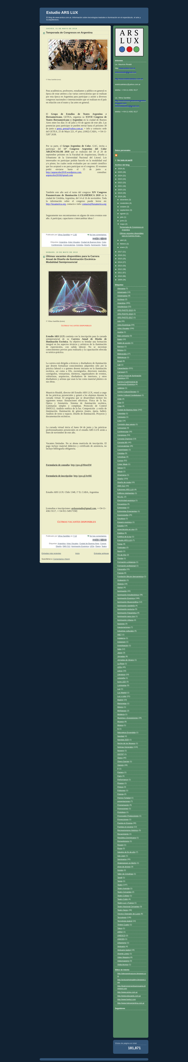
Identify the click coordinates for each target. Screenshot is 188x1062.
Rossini (120, 845)
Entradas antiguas (101, 553)
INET (119, 635)
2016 (120, 255)
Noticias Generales (125, 747)
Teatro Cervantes (124, 892)
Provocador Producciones (128, 816)
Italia (119, 649)
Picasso (120, 783)
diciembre (124, 200)
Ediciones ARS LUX (125, 490)
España (120, 526)
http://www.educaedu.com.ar (129, 996)
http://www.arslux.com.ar (127, 992)
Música (120, 725)
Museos (120, 722)
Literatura (121, 675)
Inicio (77, 553)
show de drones (123, 867)
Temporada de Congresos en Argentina (69, 32)
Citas (119, 406)
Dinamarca (121, 475)
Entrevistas (121, 508)
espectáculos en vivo (126, 529)
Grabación (121, 580)
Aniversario (122, 292)
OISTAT (120, 754)
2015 (120, 259)
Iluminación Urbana (125, 620)
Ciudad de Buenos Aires (91, 242)
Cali (119, 365)
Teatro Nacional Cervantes (128, 907)
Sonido (120, 870)
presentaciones (123, 801)
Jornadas (121, 656)
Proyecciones (123, 819)
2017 (120, 252)
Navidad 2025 (123, 740)
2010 (120, 276)
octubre (123, 207)
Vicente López (123, 954)
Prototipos (121, 812)
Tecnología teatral (124, 921)
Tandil (119, 878)
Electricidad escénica (126, 500)
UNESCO (121, 936)
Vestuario (121, 946)
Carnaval (121, 372)
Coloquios (121, 417)
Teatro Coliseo (123, 896)
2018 (120, 197)
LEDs (92, 546)
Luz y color (121, 696)
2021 (120, 186)
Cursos (103, 544)
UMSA (120, 932)
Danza (120, 468)
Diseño (87, 245)
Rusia (119, 848)
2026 (120, 169)
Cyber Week (122, 464)
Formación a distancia (126, 562)
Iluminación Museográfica (127, 602)
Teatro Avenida (123, 888)
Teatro (104, 245)
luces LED (121, 682)
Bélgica (120, 350)
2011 (120, 273)
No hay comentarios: (98, 235)
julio (122, 217)
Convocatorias (69, 245)
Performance (122, 780)
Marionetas (121, 704)
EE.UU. (120, 497)
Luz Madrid (121, 693)
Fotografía (121, 569)
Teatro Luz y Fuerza (125, 903)
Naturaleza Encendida (126, 732)
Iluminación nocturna (125, 609)
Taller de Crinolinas (125, 874)
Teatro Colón (122, 899)
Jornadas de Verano (125, 660)
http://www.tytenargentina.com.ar (130, 1003)
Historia (120, 584)
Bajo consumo (123, 336)
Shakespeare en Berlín (126, 863)
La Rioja (120, 664)
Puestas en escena (125, 827)
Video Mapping (123, 957)
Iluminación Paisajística (127, 613)
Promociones (122, 809)
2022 (120, 183)
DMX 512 (66, 546)
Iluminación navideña (126, 606)
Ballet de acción (123, 343)
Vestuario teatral (124, 950)
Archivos (120, 299)
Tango (119, 881)
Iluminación (95, 245)
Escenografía (122, 515)
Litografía (121, 678)
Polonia (120, 794)
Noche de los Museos (126, 743)
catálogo (120, 388)
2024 (120, 176)
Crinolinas (121, 457)
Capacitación (122, 368)
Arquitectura (122, 307)
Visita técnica (122, 965)
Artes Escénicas (124, 325)
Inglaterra (121, 638)
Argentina (63, 242)
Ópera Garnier (123, 761)
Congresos (121, 435)
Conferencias (56, 245)
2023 (120, 179)
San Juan (121, 856)
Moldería (121, 714)
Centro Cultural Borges (126, 392)
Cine (119, 403)
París (119, 776)
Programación (123, 805)
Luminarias (121, 685)
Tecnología (121, 917)
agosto (123, 214)
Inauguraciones (123, 627)
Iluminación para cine (126, 616)
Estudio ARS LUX (62, 12)
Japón (119, 653)
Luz (118, 689)
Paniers (120, 772)
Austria (120, 332)
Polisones (121, 790)
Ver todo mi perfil (124, 160)
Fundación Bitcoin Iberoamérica (130, 577)
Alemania (121, 289)
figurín (119, 551)
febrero (123, 244)
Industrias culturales (125, 631)
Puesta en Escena (124, 823)
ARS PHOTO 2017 (125, 318)
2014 (120, 262)
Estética (120, 533)
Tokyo (119, 928)
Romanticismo (123, 841)
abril (122, 240)
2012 (120, 269)
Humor (120, 587)
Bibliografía (122, 354)
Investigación (122, 646)
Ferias (119, 544)
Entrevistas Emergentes (127, 511)
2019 (120, 193)
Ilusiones (121, 624)
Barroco (120, 347)
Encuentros (122, 504)
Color (104, 242)
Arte (119, 321)
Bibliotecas (121, 357)
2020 (120, 190)
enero (122, 247)
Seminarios (122, 859)
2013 (120, 266)
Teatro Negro (122, 910)
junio (122, 221)
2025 (120, 172)
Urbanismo (121, 943)
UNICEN (120, 939)
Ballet (119, 339)
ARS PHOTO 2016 (125, 314)
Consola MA (122, 442)
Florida (120, 558)
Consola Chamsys (124, 439)
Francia (120, 573)
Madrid (120, 700)
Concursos (121, 428)
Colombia (121, 413)
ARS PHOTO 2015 (125, 310)
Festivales (121, 548)
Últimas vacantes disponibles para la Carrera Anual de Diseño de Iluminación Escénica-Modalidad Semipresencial (72, 259)
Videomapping (123, 961)
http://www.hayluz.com (126, 999)
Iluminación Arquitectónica (128, 595)
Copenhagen (122, 450)
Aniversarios (122, 296)
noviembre (124, 203)
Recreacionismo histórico (127, 830)
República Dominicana (126, 838)
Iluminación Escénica (80, 546)
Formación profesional (126, 566)
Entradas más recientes (51, 553)
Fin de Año (121, 555)
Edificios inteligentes (125, 493)
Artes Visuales (74, 242)
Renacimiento (123, 834)
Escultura (121, 519)
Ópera (97, 546)
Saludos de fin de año (126, 852)
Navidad (120, 736)
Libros (119, 671)
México (120, 707)
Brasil (119, 361)
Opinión (120, 765)
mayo (122, 224)
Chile (119, 399)
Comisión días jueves (126, 424)
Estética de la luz (124, 537)
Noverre (120, 751)
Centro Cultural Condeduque (129, 395)
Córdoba (79, 245)
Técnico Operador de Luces (128, 914)
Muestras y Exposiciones (127, 718)
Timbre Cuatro (123, 925)
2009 (120, 280)
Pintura (120, 787)
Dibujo (120, 471)
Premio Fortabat (124, 798)
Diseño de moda (124, 482)
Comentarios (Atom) (61, 559)
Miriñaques (121, 711)
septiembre (125, 210)
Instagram (121, 642)
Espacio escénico (124, 522)
